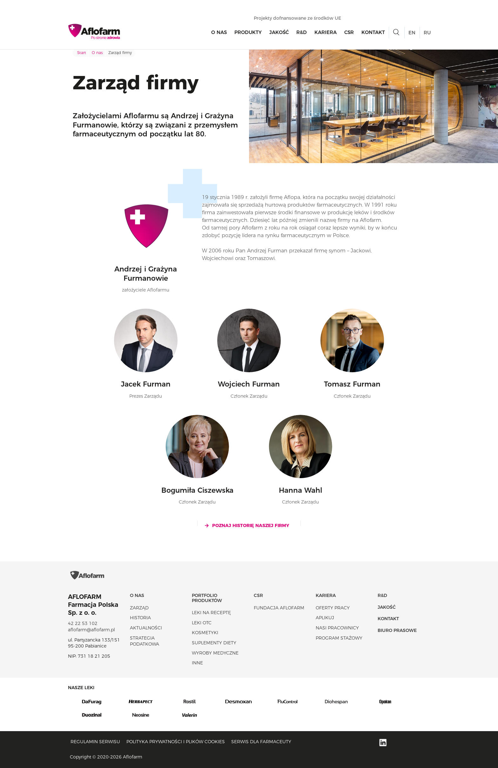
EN (411, 33)
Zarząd (139, 608)
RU (427, 33)
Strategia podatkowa (144, 641)
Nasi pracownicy (337, 628)
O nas (219, 32)
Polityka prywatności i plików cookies (175, 741)
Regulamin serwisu (95, 741)
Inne (197, 663)
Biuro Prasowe (397, 630)
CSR (349, 32)
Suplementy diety (214, 643)
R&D (301, 32)
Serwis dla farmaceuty (261, 741)
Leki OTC (202, 623)
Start (81, 52)
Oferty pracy (333, 608)
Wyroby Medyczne (215, 653)
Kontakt (373, 32)
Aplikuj (325, 618)
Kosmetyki (205, 632)
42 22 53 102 (83, 623)
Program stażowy (339, 638)
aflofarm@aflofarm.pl (91, 630)
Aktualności (146, 628)
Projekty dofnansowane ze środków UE (300, 18)
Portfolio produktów (207, 598)
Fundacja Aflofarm (279, 608)
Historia (140, 618)
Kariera (325, 32)
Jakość (279, 32)
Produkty (248, 32)
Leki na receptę (211, 612)
